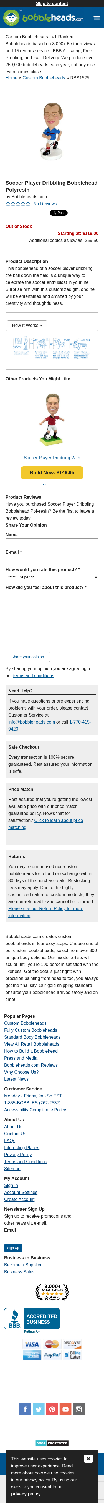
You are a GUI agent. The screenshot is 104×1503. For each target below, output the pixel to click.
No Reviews (45, 203)
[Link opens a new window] (96, 18)
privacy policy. (26, 1494)
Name (12, 535)
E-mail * (14, 552)
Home (11, 78)
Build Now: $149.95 (52, 472)
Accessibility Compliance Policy (35, 1110)
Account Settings (20, 1192)
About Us (13, 1126)
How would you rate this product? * (43, 569)
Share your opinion (27, 657)
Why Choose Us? (21, 1072)
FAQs (9, 1140)
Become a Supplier (23, 1264)
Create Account (19, 1199)
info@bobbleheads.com (31, 722)
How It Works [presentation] (27, 325)
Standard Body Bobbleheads (32, 1037)
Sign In (11, 1185)
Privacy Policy (18, 1154)
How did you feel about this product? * (46, 587)
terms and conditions (33, 675)
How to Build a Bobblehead (31, 1051)
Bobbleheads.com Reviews (31, 1065)
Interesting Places (21, 1147)
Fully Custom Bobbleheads (30, 1030)
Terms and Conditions (25, 1161)
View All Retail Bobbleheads (31, 1044)
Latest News (16, 1079)
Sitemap (12, 1168)
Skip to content (52, 3)
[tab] (27, 325)
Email (10, 1230)
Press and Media (20, 1058)
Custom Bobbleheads (44, 78)
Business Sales (19, 1271)
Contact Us (15, 1133)
